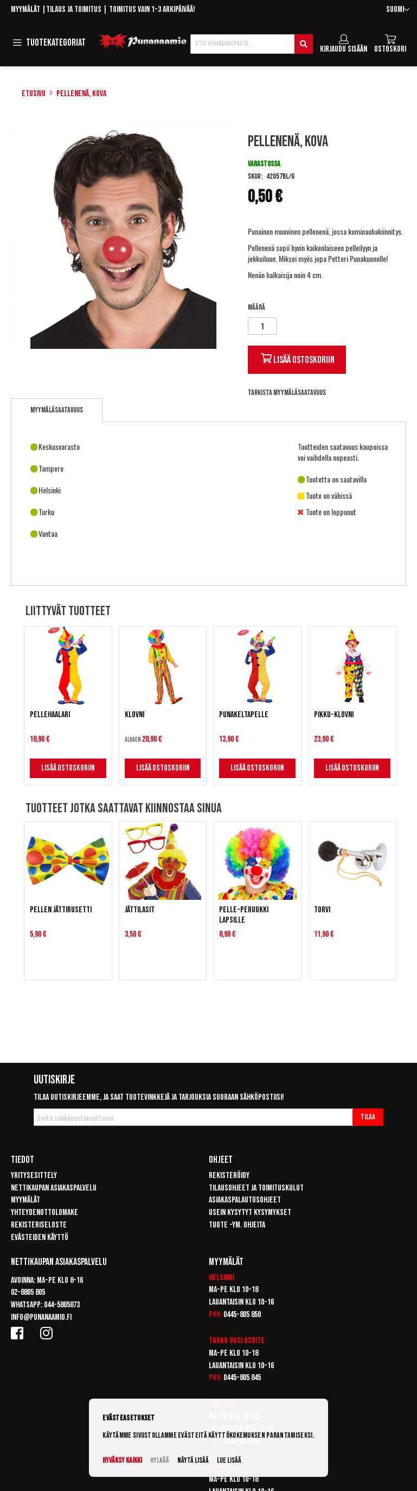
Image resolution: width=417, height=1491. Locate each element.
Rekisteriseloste (39, 1225)
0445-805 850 (242, 1315)
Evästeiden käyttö (39, 1237)
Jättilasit (140, 910)
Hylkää (159, 1460)
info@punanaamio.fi (41, 1317)
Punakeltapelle (243, 715)
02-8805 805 (28, 1292)
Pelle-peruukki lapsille (243, 915)
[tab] (56, 410)
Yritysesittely (34, 1175)
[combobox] (251, 44)
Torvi (322, 910)
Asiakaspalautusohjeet (245, 1200)
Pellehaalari (50, 715)
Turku (218, 1341)
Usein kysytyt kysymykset (250, 1212)
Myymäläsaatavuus (56, 410)
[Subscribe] (367, 1117)
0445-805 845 (242, 1378)
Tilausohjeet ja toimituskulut (256, 1188)
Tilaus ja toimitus (73, 9)
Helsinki (221, 1278)
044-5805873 (62, 1305)
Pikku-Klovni (334, 715)
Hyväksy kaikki (122, 1460)
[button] (397, 10)
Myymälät (25, 9)
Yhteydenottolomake (44, 1212)
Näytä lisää (193, 1460)
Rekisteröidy (229, 1175)
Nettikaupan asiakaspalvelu (54, 1188)
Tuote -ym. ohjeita (237, 1225)
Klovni (134, 715)
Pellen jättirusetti (61, 910)
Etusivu (34, 94)
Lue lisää (229, 1460)
